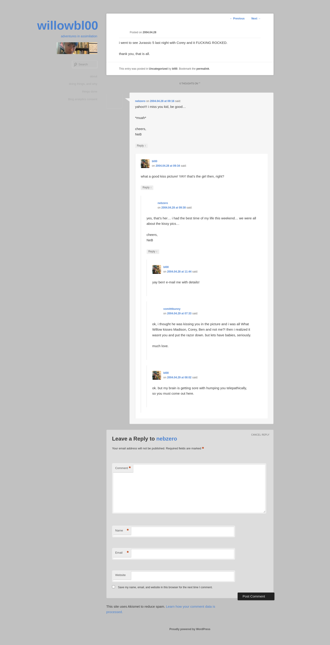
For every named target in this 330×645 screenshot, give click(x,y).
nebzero (140, 101)
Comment (123, 468)
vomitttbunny (171, 309)
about (93, 76)
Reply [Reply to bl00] (147, 187)
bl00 (175, 68)
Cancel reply (260, 435)
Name (122, 530)
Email (122, 553)
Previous (237, 18)
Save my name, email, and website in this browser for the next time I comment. (165, 587)
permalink (203, 68)
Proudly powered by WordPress (189, 629)
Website (120, 575)
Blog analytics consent (82, 99)
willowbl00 (67, 25)
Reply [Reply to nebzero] (141, 146)
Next (256, 18)
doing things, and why (83, 83)
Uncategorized (158, 68)
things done (89, 91)
